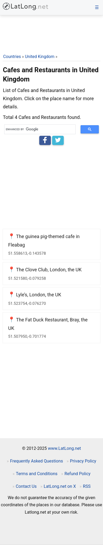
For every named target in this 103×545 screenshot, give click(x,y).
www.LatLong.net (64, 448)
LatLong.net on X (60, 486)
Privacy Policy (83, 461)
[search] (38, 129)
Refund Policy (78, 473)
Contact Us (26, 486)
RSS (87, 486)
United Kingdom (40, 56)
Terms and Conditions (36, 473)
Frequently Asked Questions (36, 461)
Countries (12, 56)
